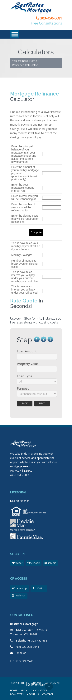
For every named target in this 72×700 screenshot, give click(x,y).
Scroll (49, 686)
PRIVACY (15, 470)
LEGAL (28, 470)
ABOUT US (33, 694)
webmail (19, 596)
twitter (18, 563)
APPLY (24, 690)
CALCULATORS (39, 690)
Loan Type (24, 376)
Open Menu (14, 34)
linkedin (51, 563)
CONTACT (47, 694)
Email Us (21, 653)
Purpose (23, 388)
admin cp (19, 588)
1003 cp (38, 588)
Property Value (28, 364)
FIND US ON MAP (21, 661)
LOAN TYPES (16, 694)
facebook (34, 563)
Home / (34, 60)
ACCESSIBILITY (19, 475)
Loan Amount (26, 351)
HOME (13, 690)
